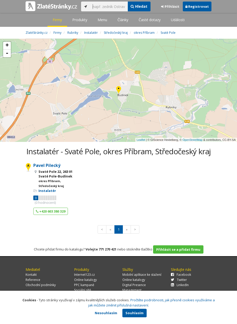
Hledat (139, 6)
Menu (102, 19)
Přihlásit (170, 6)
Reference (33, 280)
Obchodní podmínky (41, 285)
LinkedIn (180, 285)
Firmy (57, 19)
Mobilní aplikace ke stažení (141, 274)
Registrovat (197, 6)
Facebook (181, 274)
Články (122, 19)
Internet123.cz (84, 274)
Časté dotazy (150, 19)
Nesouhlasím (106, 313)
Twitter (179, 280)
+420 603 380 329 (50, 211)
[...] (109, 6)
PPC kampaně (84, 285)
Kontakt (31, 274)
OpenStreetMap (193, 139)
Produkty (79, 19)
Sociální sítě (82, 290)
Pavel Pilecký (46, 165)
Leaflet (141, 139)
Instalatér (47, 190)
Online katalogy (85, 280)
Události (178, 19)
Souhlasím (134, 313)
